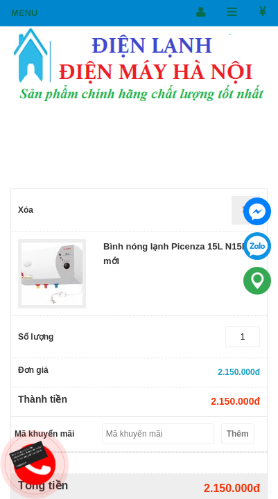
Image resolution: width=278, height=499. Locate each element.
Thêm (238, 434)
